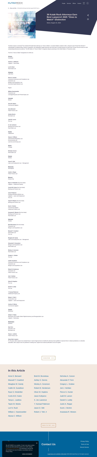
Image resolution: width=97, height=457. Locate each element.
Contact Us (48, 444)
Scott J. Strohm (66, 408)
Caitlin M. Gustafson (16, 388)
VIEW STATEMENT (27, 454)
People (64, 4)
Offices (75, 4)
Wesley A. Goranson (42, 384)
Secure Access (84, 447)
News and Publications (13, 8)
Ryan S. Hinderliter (15, 392)
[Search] (88, 3)
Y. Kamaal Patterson (42, 404)
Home (9, 8)
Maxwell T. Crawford (16, 380)
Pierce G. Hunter (66, 392)
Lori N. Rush (13, 408)
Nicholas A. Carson (67, 376)
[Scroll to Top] (48, 425)
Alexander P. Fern (67, 380)
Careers (80, 4)
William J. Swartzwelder (17, 412)
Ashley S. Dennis (40, 380)
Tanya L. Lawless (14, 400)
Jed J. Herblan (65, 388)
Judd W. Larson (66, 396)
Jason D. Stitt (39, 408)
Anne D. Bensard (14, 376)
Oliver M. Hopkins (41, 392)
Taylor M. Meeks (14, 404)
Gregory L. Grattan (67, 384)
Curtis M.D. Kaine (15, 396)
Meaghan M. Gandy (15, 384)
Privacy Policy (85, 441)
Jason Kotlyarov (40, 396)
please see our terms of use (12, 448)
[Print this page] (88, 19)
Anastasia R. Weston (68, 412)
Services (70, 4)
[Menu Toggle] (85, 3)
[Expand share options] (88, 15)
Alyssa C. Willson (14, 416)
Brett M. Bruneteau (41, 376)
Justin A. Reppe (66, 404)
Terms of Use (85, 444)
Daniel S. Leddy (66, 400)
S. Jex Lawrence (40, 400)
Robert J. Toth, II (40, 412)
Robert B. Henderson (42, 388)
